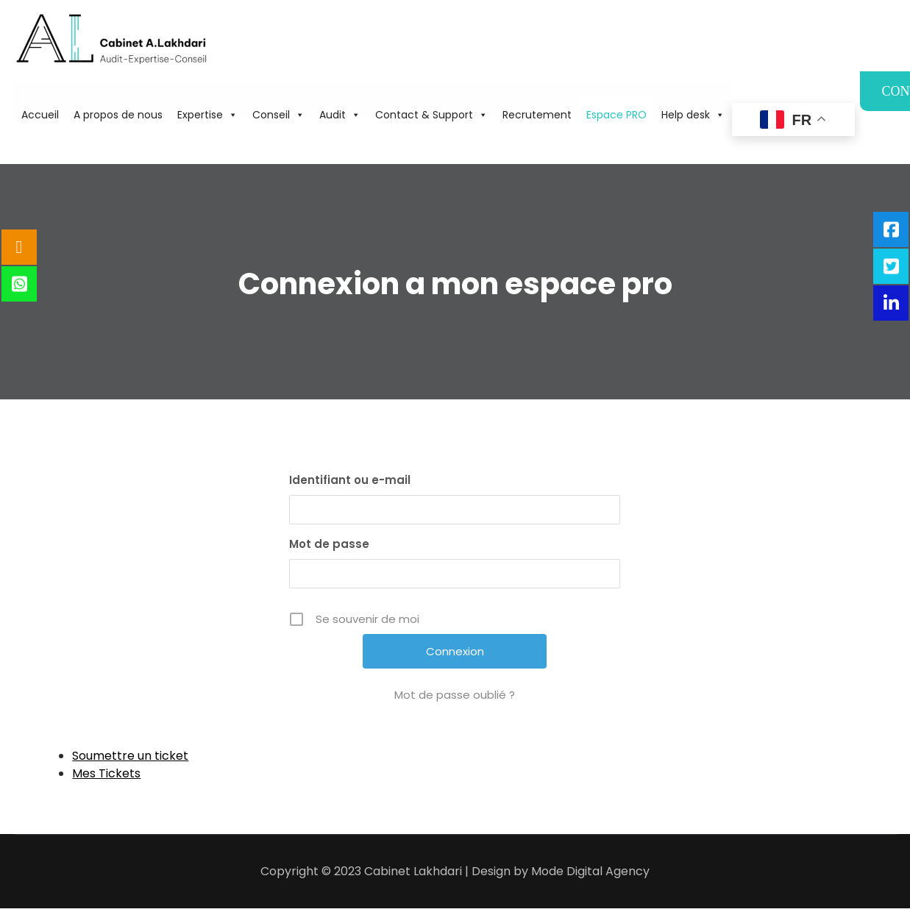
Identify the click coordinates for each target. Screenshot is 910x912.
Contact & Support (431, 114)
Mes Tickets (106, 773)
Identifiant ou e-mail (349, 480)
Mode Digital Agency (590, 871)
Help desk (693, 114)
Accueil (40, 114)
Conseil (278, 114)
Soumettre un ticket (130, 755)
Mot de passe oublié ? (454, 694)
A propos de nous (118, 114)
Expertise (207, 114)
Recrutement (537, 114)
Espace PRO (616, 114)
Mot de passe (329, 544)
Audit (339, 114)
